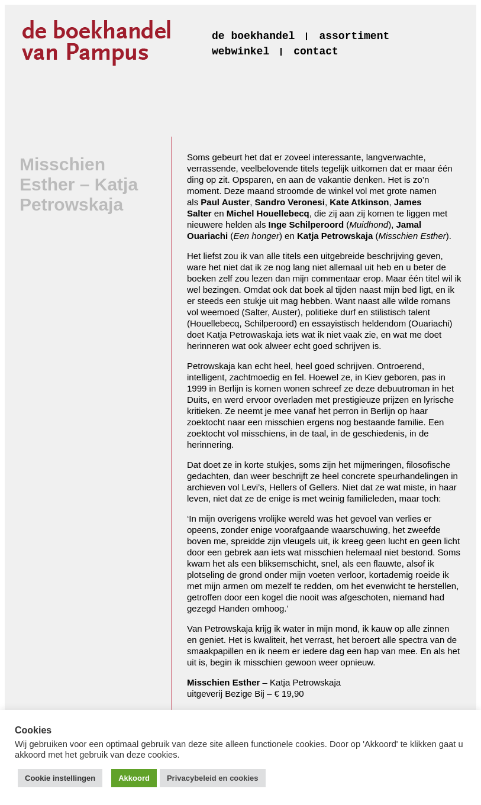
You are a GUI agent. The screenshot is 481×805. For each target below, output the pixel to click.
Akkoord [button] (134, 778)
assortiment (354, 36)
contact (315, 51)
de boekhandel (253, 36)
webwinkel (240, 51)
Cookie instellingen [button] (60, 778)
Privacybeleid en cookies (213, 778)
